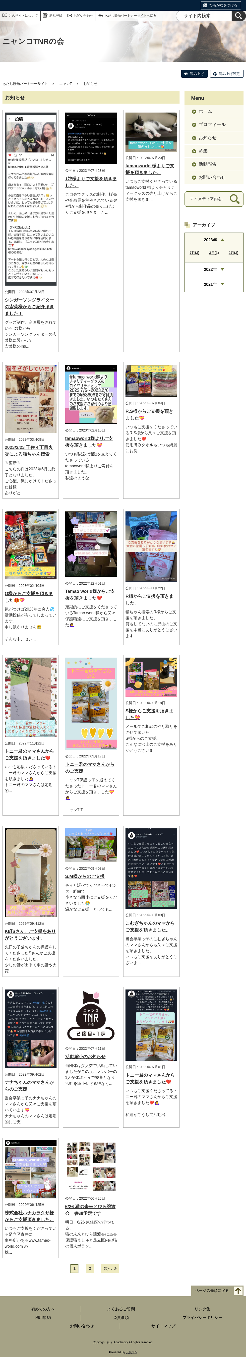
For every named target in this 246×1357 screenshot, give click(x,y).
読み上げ (197, 74)
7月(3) (194, 253)
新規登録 (55, 15)
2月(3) (233, 253)
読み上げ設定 (229, 74)
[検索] (239, 16)
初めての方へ (43, 1309)
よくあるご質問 (121, 1309)
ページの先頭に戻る (212, 1290)
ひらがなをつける (223, 5)
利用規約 (43, 1317)
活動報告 (208, 164)
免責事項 (121, 1317)
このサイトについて (23, 15)
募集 (203, 150)
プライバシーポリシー (202, 1317)
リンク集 (202, 1309)
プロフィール (212, 124)
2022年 (210, 269)
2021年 (210, 284)
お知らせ (208, 137)
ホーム (205, 111)
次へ (108, 1268)
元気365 (131, 1352)
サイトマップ (163, 1326)
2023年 (210, 240)
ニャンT (65, 84)
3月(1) (214, 253)
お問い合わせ (83, 15)
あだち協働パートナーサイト (25, 84)
